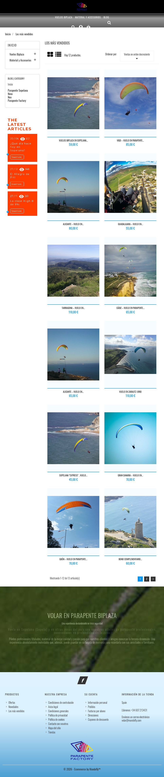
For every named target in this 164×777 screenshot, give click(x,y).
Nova (10, 94)
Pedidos (91, 707)
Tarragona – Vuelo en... (73, 308)
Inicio (12, 45)
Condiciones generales (58, 711)
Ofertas (11, 702)
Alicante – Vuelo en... (73, 224)
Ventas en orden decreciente (137, 56)
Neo (10, 97)
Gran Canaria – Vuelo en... (130, 475)
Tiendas (51, 732)
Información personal (97, 702)
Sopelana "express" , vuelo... (73, 475)
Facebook (87, 678)
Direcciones (93, 715)
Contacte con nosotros (58, 724)
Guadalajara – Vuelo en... (130, 224)
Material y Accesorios (88, 17)
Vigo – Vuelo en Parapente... (130, 140)
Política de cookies (56, 719)
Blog (106, 17)
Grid (50, 54)
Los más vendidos (16, 711)
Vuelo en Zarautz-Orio (130, 391)
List (58, 55)
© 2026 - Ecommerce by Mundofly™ (82, 769)
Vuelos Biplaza (63, 17)
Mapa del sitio (54, 728)
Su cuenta (91, 694)
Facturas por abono (96, 711)
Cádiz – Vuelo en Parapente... (130, 308)
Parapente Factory (17, 101)
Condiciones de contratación (61, 702)
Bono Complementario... (130, 559)
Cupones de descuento (98, 719)
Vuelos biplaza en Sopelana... (73, 140)
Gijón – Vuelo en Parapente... (73, 559)
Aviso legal (53, 707)
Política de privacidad (58, 715)
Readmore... (17, 157)
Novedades (13, 707)
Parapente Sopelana (18, 90)
